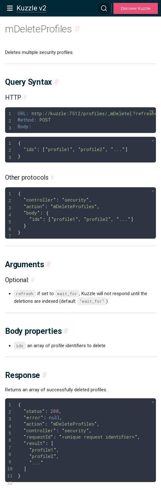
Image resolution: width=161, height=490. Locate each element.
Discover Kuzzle (135, 8)
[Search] (104, 8)
